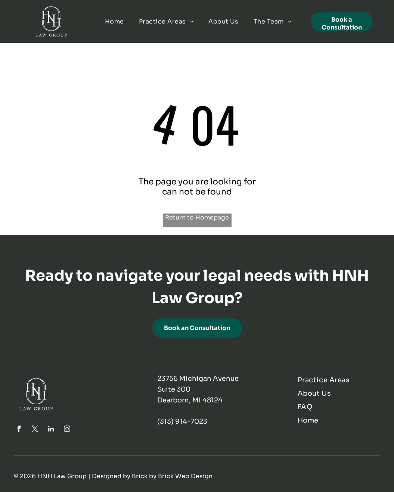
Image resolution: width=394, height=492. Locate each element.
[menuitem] (114, 21)
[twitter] (35, 430)
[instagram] (67, 430)
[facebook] (19, 430)
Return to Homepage (197, 217)
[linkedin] (51, 430)
